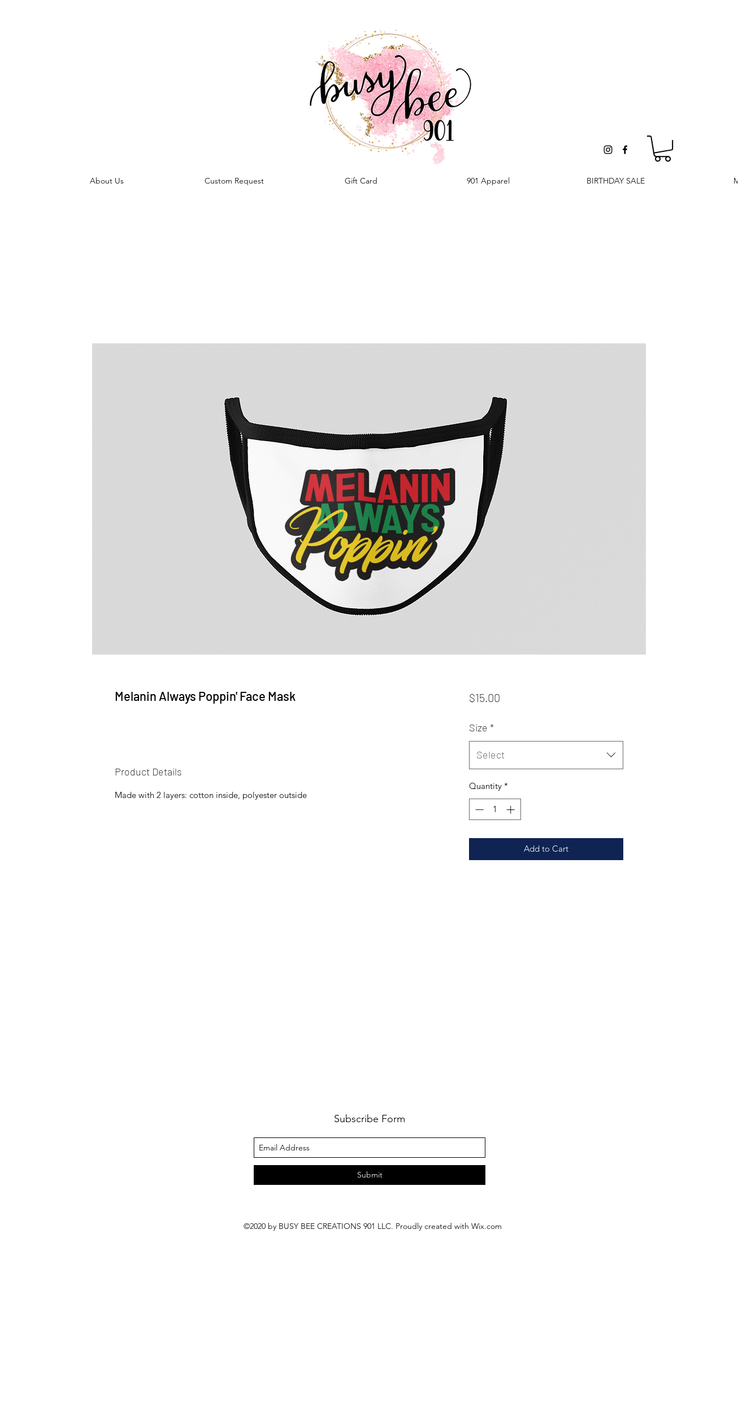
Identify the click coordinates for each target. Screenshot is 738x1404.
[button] (662, 149)
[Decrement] (478, 809)
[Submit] (369, 1175)
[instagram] (608, 149)
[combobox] (546, 755)
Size (481, 727)
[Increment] (511, 809)
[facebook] (625, 149)
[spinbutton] (494, 809)
